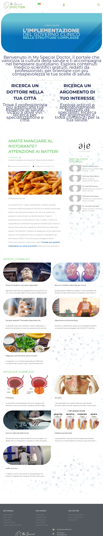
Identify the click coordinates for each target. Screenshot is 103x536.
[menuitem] (39, 5)
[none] (39, 5)
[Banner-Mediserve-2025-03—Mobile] (51, 52)
